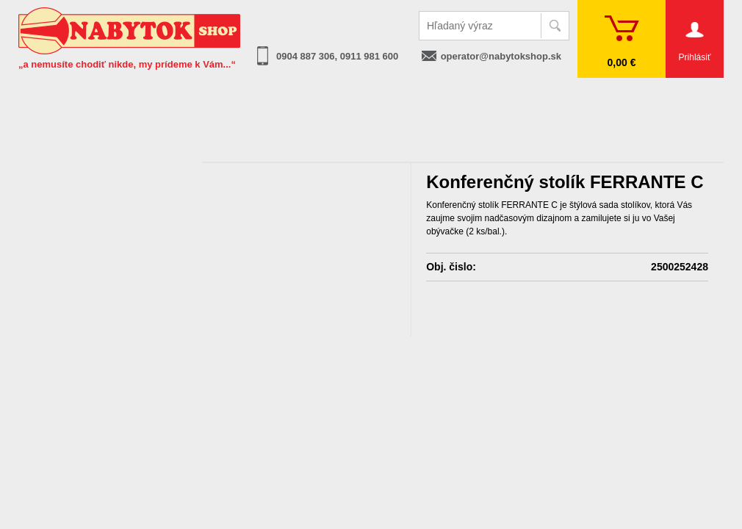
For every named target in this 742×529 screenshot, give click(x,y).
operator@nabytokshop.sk (501, 56)
